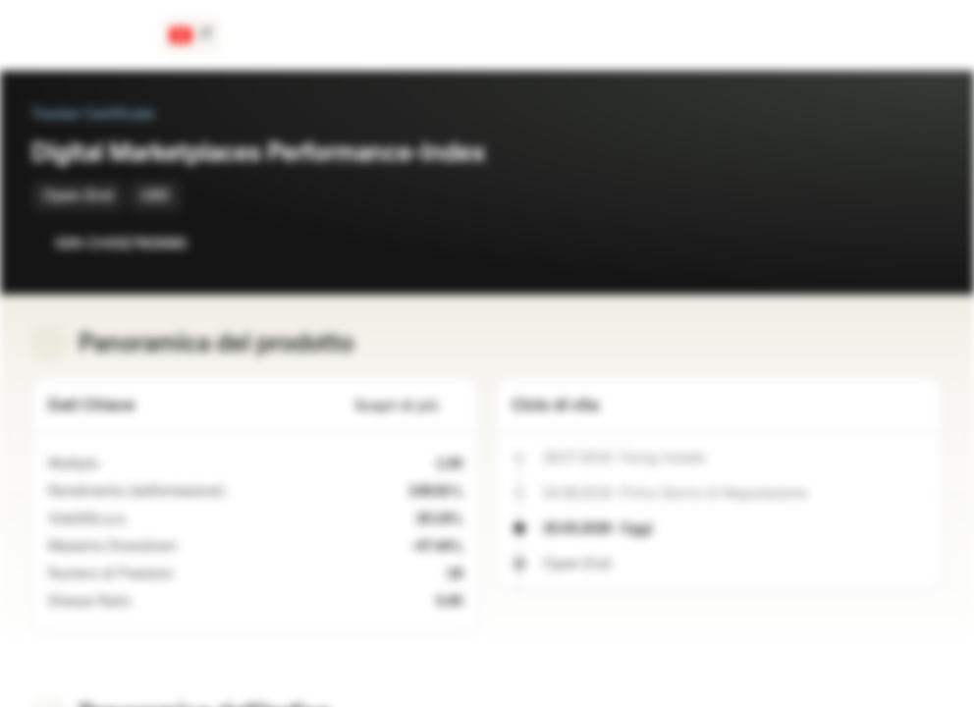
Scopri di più (408, 406)
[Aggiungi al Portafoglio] (923, 243)
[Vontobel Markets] (84, 35)
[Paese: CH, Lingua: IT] (191, 35)
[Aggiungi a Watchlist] (883, 243)
